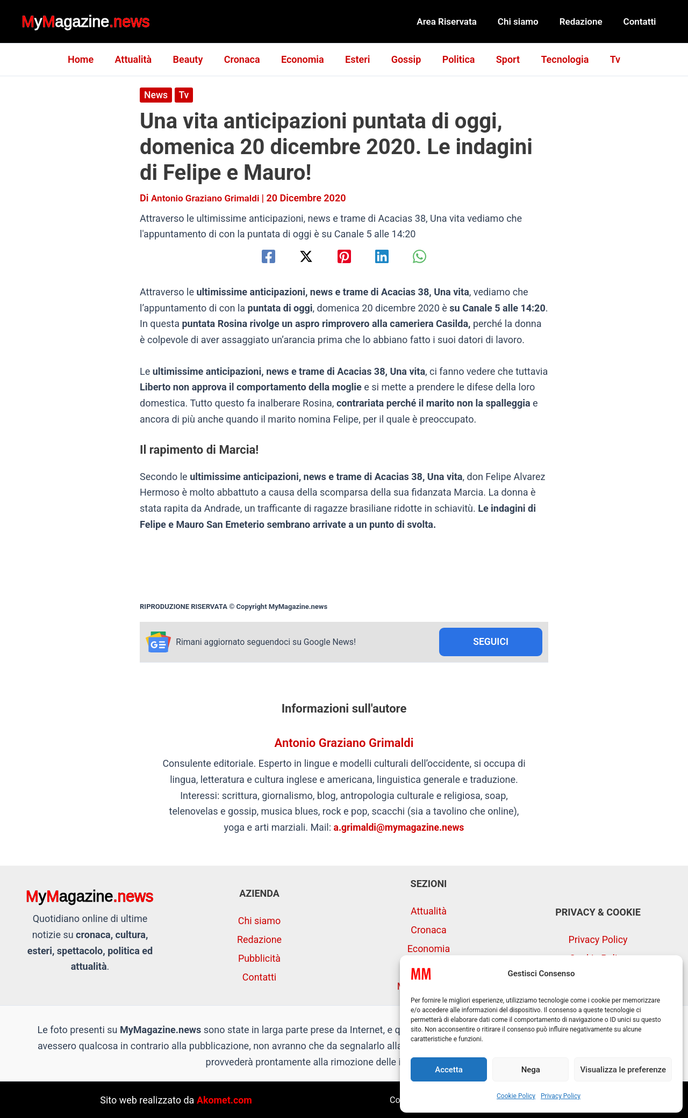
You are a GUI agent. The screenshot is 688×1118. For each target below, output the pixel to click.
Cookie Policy (516, 1096)
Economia (304, 59)
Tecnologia (558, 59)
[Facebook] (263, 256)
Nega (530, 1070)
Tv (606, 59)
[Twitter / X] (303, 256)
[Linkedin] (384, 256)
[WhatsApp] (425, 256)
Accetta (449, 1070)
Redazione (584, 21)
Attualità (140, 59)
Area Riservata (456, 21)
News (156, 94)
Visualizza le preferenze (623, 1070)
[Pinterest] (344, 256)
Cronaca (245, 59)
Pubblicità (259, 957)
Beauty (193, 59)
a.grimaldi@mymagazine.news (399, 827)
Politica (455, 59)
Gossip (404, 59)
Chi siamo (524, 21)
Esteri (357, 59)
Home (89, 59)
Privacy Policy (560, 1096)
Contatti (641, 21)
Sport (502, 59)
